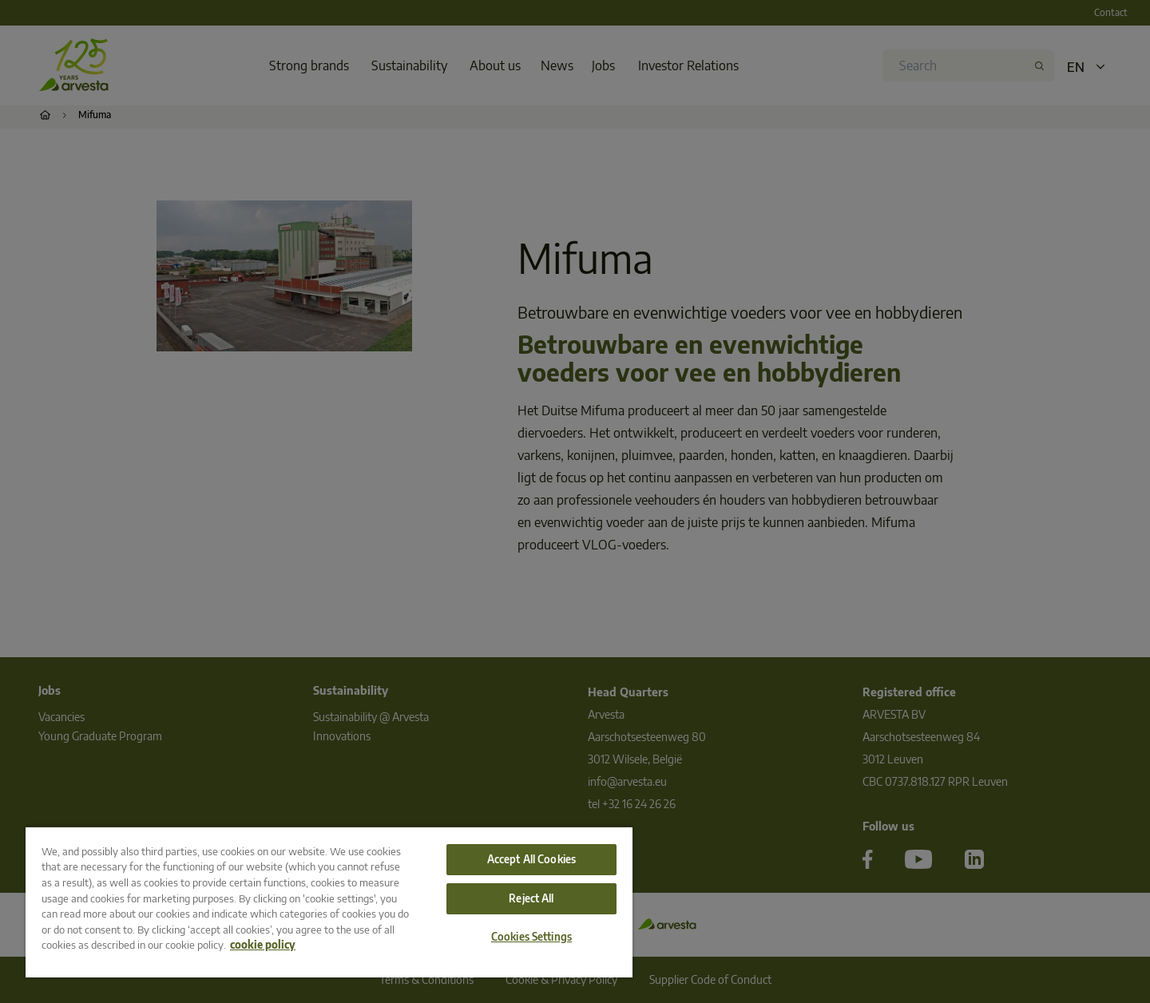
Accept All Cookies (531, 859)
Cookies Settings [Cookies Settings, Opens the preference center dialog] (531, 936)
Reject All (531, 898)
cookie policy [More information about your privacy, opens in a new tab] (262, 944)
